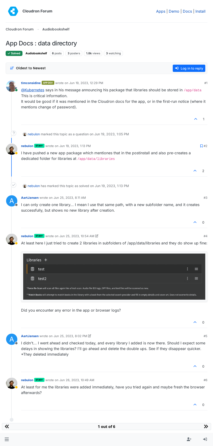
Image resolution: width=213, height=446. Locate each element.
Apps (160, 11)
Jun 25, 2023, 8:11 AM (70, 197)
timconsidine (31, 83)
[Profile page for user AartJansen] (11, 200)
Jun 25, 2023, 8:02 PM (70, 336)
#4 (205, 236)
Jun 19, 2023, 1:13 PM (75, 146)
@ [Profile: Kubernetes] (32, 90)
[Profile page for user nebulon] (11, 149)
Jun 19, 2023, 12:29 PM (86, 83)
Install (200, 11)
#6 (205, 380)
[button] (6, 439)
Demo (174, 11)
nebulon (34, 134)
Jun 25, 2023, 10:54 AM (76, 236)
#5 (205, 336)
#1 (205, 83)
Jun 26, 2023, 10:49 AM (76, 380)
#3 (205, 197)
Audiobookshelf (36, 53)
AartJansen (30, 197)
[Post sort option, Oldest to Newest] (28, 68)
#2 (205, 146)
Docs (187, 11)
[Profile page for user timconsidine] (11, 86)
